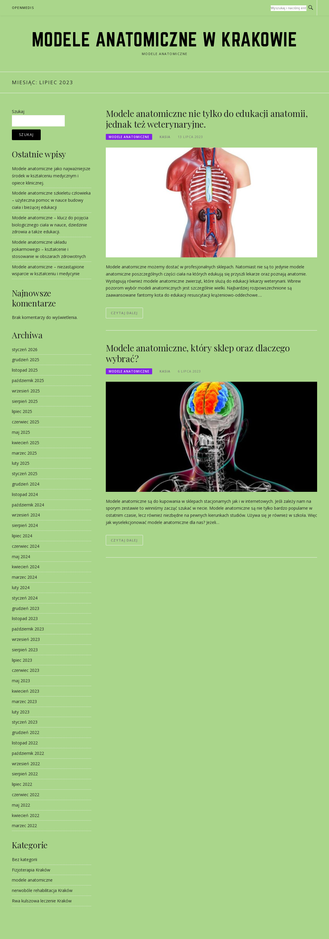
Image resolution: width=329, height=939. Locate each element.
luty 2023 (20, 712)
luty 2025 (20, 463)
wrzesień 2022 (26, 763)
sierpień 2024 (25, 525)
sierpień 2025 (25, 401)
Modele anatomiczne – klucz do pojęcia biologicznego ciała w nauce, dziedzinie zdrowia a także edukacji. (50, 225)
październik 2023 (28, 629)
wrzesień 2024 (26, 515)
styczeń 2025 (24, 473)
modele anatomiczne (129, 137)
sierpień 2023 (25, 649)
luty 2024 (20, 587)
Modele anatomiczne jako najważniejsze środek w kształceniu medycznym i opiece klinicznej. (51, 176)
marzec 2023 (24, 701)
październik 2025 (28, 380)
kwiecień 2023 (25, 691)
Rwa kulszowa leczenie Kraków (42, 901)
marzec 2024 (24, 577)
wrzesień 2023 (26, 639)
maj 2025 (21, 432)
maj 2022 (21, 805)
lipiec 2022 (22, 784)
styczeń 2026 (24, 349)
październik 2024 (28, 505)
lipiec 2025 (22, 411)
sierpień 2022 (25, 774)
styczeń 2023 (24, 722)
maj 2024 (21, 556)
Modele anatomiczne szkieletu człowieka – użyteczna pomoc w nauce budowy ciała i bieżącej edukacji (51, 200)
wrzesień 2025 (26, 391)
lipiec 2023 (22, 660)
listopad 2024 (25, 494)
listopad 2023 (25, 618)
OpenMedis (23, 7)
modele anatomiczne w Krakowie (164, 39)
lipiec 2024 (22, 536)
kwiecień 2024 (25, 566)
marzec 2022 (24, 825)
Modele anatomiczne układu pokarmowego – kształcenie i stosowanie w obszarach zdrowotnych (49, 249)
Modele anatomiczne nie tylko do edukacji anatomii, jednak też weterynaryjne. (207, 118)
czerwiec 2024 (25, 546)
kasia (165, 136)
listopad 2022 (25, 743)
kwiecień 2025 (25, 442)
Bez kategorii (24, 859)
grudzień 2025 (25, 359)
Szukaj (18, 111)
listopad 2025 (25, 370)
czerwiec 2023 (25, 670)
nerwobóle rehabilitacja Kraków (42, 890)
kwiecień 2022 (25, 815)
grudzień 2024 (25, 484)
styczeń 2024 (24, 598)
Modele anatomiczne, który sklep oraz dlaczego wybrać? (198, 353)
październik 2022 (28, 753)
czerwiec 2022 (25, 794)
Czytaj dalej (124, 313)
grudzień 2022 (25, 732)
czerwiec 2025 (25, 422)
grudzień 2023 (25, 608)
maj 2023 (21, 680)
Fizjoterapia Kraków (31, 870)
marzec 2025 (24, 453)
